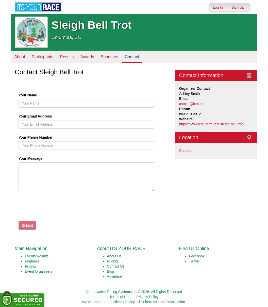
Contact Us (115, 266)
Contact (142, 57)
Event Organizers (38, 271)
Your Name (36, 95)
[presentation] (57, 207)
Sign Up (237, 7)
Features (32, 261)
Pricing (30, 266)
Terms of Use (120, 297)
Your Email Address (55, 116)
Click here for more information (161, 302)
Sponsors (118, 57)
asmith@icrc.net (192, 104)
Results (72, 57)
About (20, 57)
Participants (45, 57)
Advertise (114, 276)
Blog (110, 271)
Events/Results (36, 256)
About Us (114, 256)
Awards (94, 57)
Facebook (197, 256)
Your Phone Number (36, 137)
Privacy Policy (147, 297)
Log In (218, 7)
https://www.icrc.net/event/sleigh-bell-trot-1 (212, 124)
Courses (185, 151)
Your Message (39, 158)
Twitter (194, 261)
